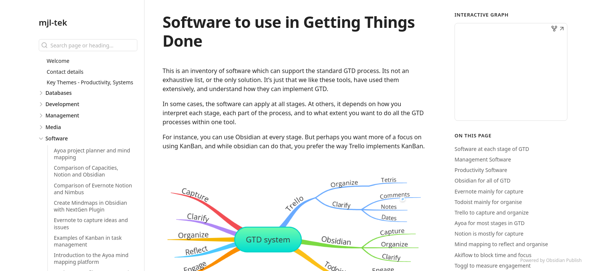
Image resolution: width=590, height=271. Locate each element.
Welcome (58, 60)
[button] (561, 29)
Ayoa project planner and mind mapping (92, 154)
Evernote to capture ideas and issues (91, 223)
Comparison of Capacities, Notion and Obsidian (86, 171)
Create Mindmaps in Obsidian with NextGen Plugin (90, 206)
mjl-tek (53, 22)
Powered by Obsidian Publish (551, 260)
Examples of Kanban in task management (88, 241)
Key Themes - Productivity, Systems (90, 82)
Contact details (65, 71)
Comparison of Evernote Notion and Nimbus (93, 189)
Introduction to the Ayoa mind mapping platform (91, 258)
